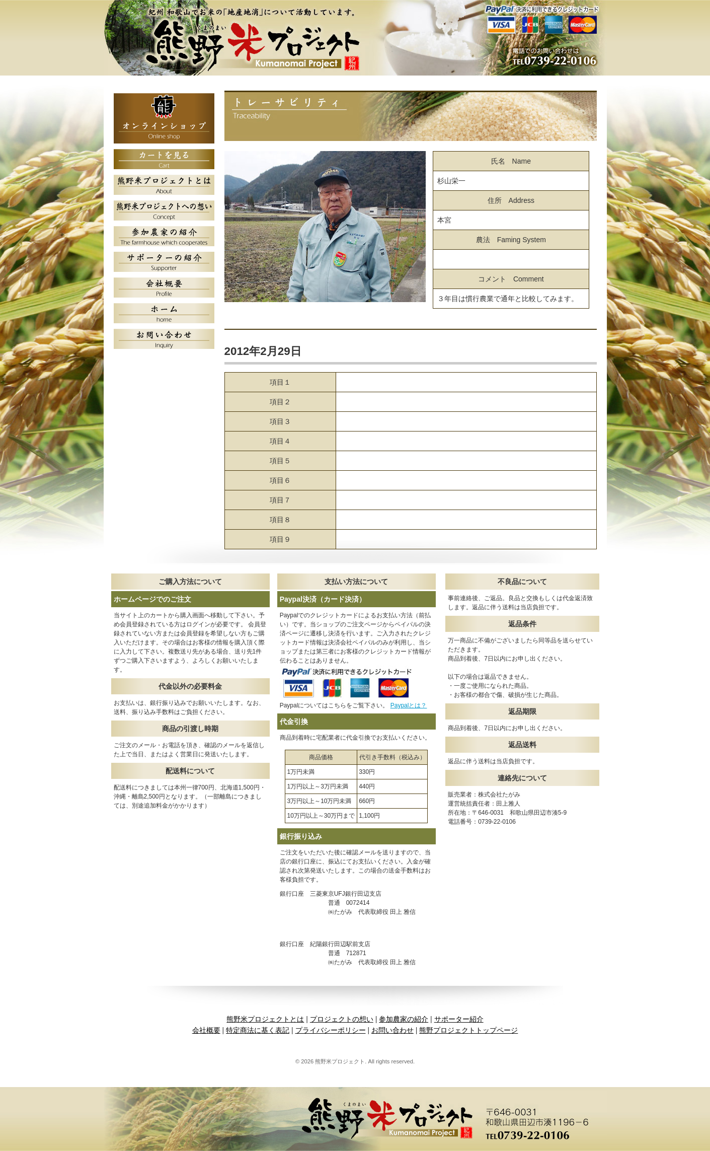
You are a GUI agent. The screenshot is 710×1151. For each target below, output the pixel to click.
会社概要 (206, 1030)
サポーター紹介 (459, 1019)
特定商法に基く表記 (257, 1030)
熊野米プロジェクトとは (265, 1019)
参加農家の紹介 (403, 1019)
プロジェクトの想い (341, 1019)
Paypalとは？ (408, 705)
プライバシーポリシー (330, 1030)
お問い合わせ (392, 1030)
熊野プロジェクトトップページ (468, 1030)
